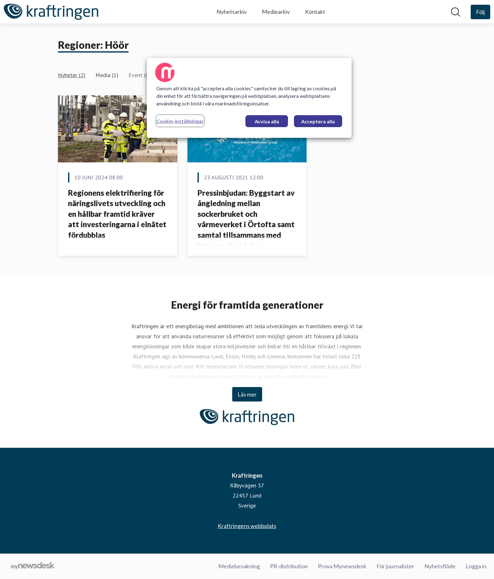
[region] (249, 98)
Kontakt (315, 11)
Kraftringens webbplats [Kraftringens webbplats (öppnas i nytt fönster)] (247, 525)
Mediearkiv (276, 11)
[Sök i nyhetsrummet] (456, 12)
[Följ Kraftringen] (480, 12)
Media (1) (106, 75)
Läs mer (247, 394)
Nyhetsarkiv (231, 11)
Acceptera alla (318, 121)
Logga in (476, 566)
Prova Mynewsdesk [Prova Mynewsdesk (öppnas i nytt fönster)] (342, 566)
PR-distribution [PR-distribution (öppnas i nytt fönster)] (289, 566)
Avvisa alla (267, 121)
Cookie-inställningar (180, 121)
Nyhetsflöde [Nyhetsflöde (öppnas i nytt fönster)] (440, 566)
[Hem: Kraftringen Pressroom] (51, 12)
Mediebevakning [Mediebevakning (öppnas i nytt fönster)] (239, 566)
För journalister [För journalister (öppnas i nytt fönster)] (395, 566)
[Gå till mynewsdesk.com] (33, 566)
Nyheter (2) (71, 75)
